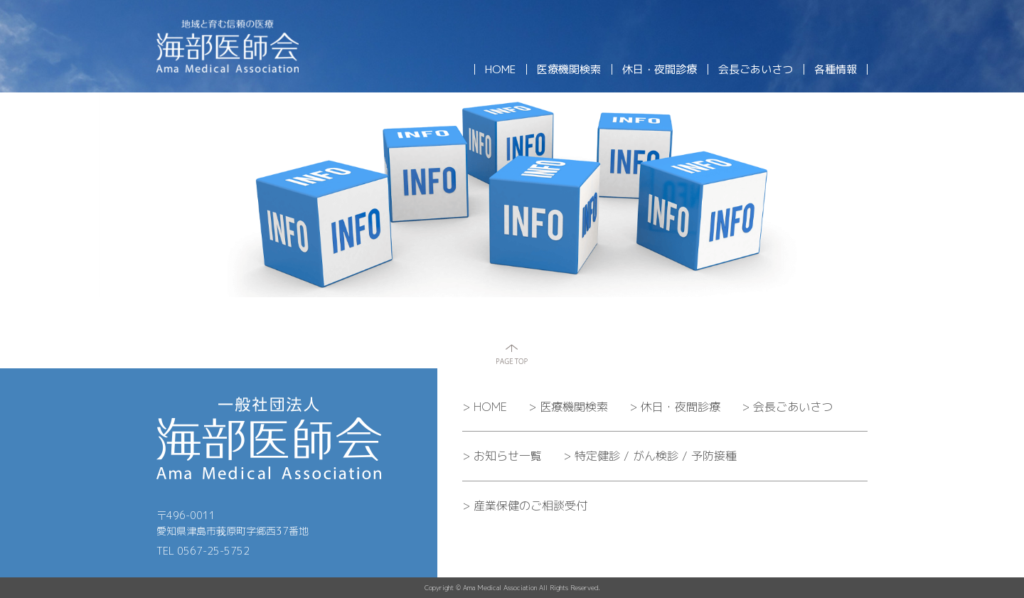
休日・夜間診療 (674, 407)
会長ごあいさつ (787, 407)
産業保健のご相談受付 (524, 505)
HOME (484, 407)
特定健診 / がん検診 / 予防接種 (650, 456)
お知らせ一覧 (502, 456)
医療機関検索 (568, 407)
